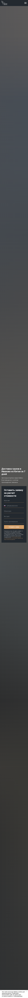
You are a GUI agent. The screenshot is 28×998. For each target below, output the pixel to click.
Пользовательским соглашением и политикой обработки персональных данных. (13, 538)
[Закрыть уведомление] (27, 991)
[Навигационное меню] (25, 3)
